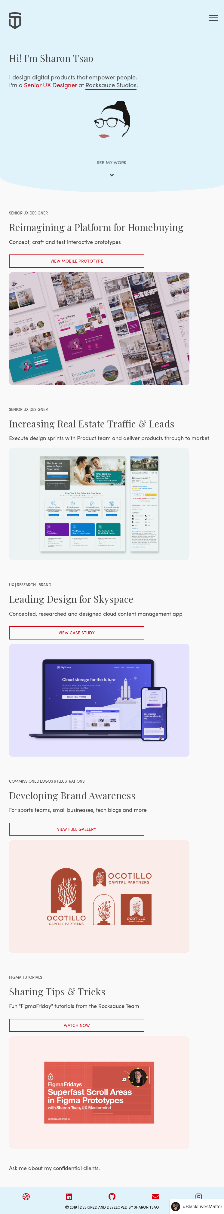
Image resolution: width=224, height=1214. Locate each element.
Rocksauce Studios (111, 85)
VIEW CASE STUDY (77, 633)
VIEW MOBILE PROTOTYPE (77, 261)
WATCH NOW (77, 1025)
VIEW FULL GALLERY (77, 829)
